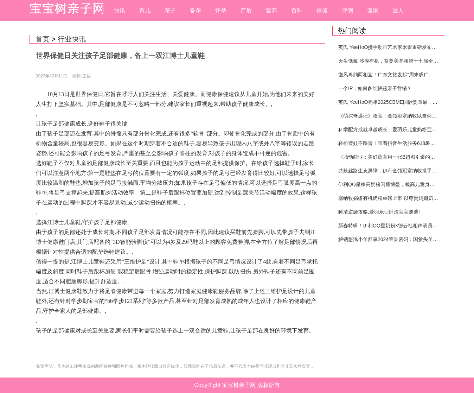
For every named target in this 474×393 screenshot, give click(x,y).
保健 (322, 10)
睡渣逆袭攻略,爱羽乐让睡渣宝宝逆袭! (379, 212)
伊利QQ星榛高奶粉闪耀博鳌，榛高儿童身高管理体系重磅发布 (406, 184)
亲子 (170, 10)
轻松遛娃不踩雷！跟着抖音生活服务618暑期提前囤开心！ (401, 143)
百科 (296, 10)
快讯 (119, 10)
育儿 (144, 10)
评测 (347, 10)
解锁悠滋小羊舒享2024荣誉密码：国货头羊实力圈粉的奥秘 (402, 239)
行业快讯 (72, 39)
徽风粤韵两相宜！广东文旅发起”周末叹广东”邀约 (391, 74)
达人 (398, 10)
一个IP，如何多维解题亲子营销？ (375, 88)
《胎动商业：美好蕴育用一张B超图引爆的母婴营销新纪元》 (403, 157)
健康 (372, 10)
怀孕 (220, 10)
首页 (43, 39)
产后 (246, 10)
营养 (271, 10)
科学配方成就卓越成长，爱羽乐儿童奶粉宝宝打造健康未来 (402, 129)
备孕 (195, 10)
